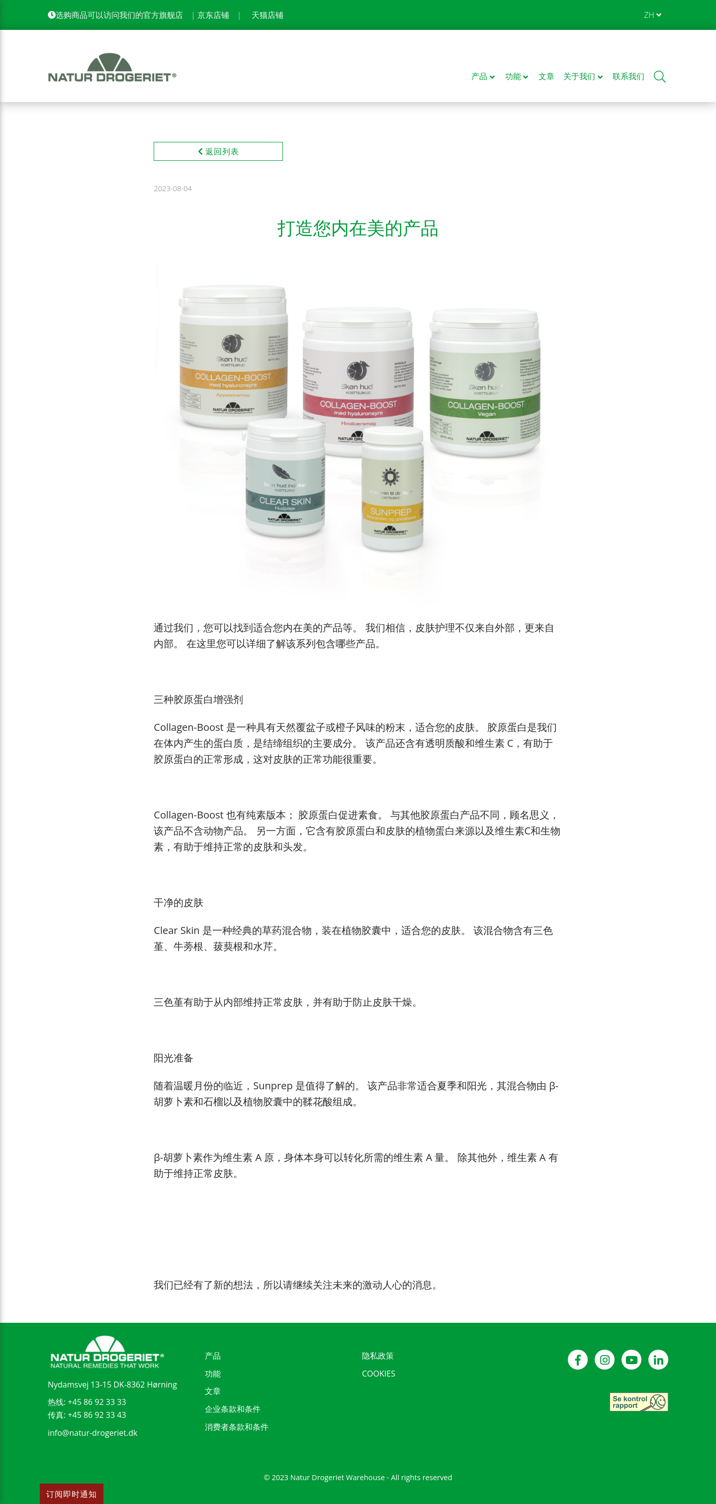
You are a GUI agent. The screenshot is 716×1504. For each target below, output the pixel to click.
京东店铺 (213, 14)
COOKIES (378, 1373)
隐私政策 (378, 1355)
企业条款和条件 (233, 1408)
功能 (213, 1373)
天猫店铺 (267, 14)
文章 (213, 1391)
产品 (213, 1355)
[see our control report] (639, 1401)
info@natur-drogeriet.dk (92, 1432)
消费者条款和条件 (236, 1426)
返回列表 (218, 151)
